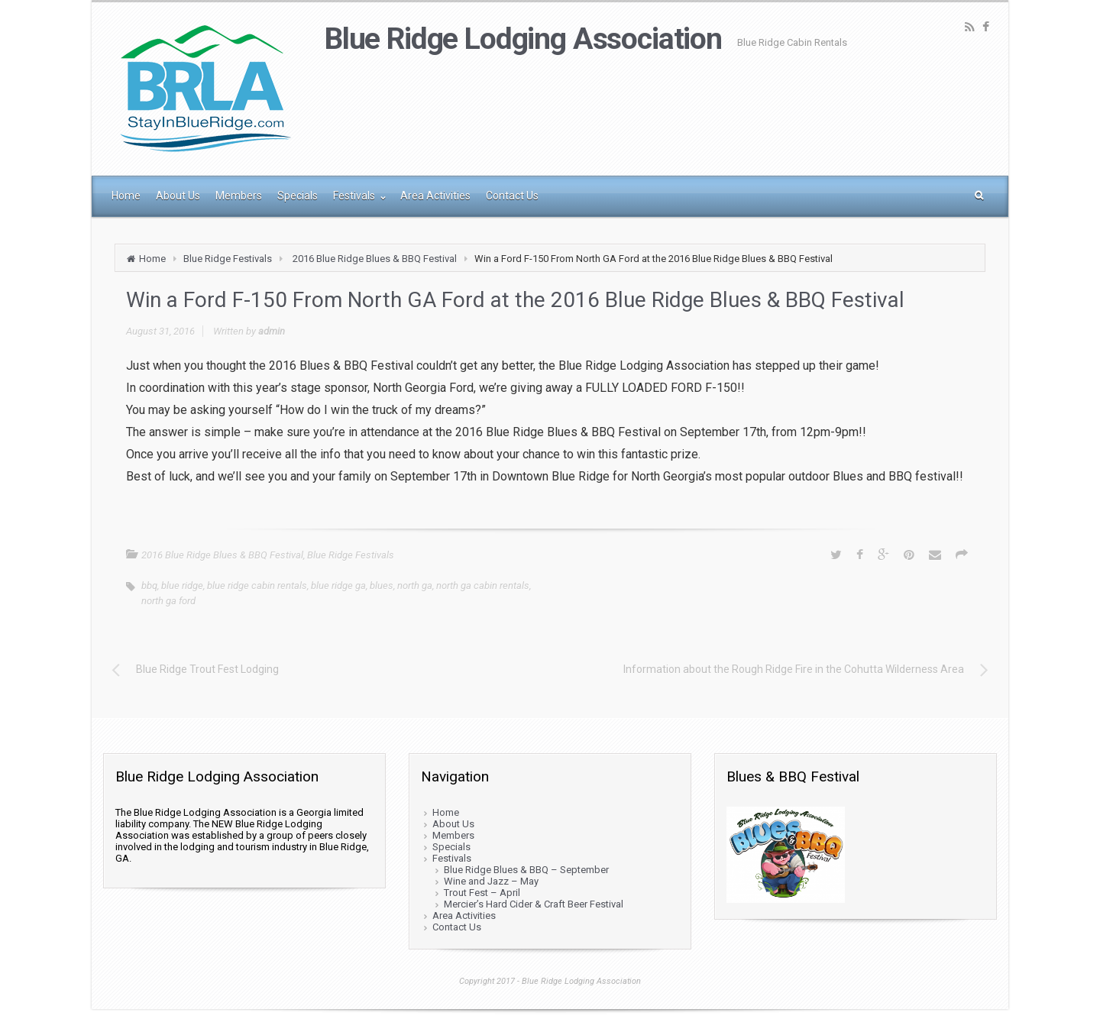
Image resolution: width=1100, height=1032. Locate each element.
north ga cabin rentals (482, 585)
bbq (149, 585)
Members (453, 835)
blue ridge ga (338, 585)
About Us (453, 824)
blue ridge (182, 585)
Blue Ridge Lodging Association (523, 39)
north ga (414, 585)
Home (152, 258)
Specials (451, 846)
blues (381, 585)
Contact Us (456, 927)
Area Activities (464, 915)
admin (271, 331)
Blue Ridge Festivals (227, 258)
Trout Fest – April (482, 892)
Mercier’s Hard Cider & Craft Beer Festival (533, 904)
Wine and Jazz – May (491, 881)
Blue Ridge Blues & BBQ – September (526, 869)
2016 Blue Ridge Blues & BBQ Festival (375, 258)
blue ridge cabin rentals (257, 585)
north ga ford (168, 601)
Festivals (451, 858)
